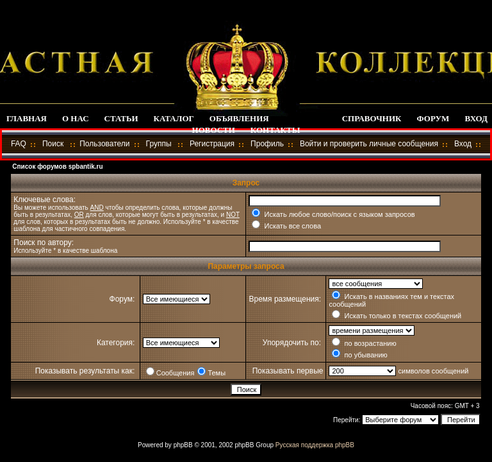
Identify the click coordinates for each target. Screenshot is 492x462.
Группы (159, 143)
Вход (463, 143)
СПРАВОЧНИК (372, 118)
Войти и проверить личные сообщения (369, 143)
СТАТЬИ (121, 118)
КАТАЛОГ (174, 118)
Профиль (267, 143)
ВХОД (475, 118)
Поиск (52, 143)
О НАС (75, 118)
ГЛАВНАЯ (26, 118)
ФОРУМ (433, 118)
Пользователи (104, 143)
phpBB (183, 445)
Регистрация (212, 143)
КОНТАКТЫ (275, 130)
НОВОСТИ (213, 130)
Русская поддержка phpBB (314, 445)
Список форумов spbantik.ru (57, 166)
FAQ (18, 143)
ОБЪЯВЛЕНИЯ (239, 118)
